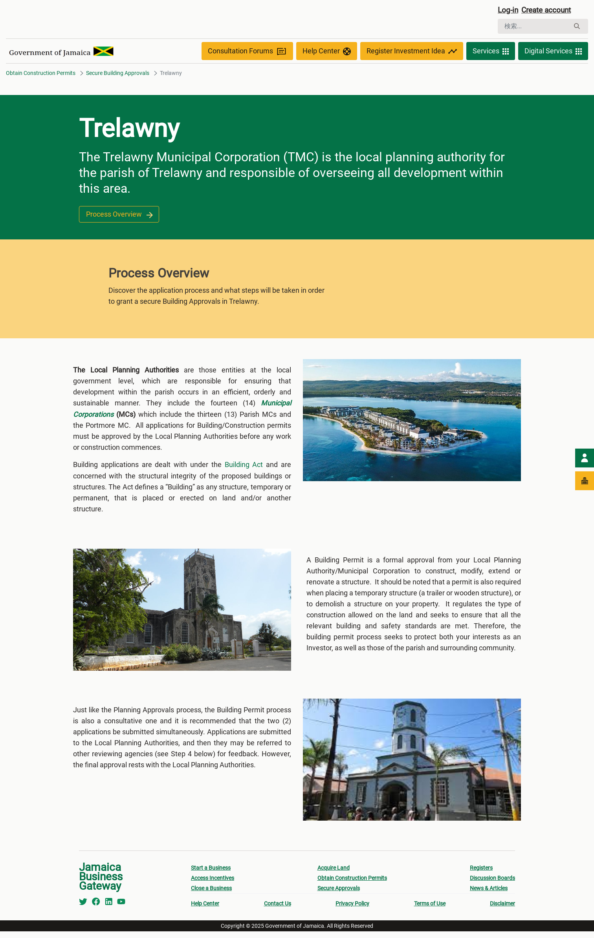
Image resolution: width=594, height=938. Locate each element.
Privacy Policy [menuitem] (352, 910)
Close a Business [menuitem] (211, 895)
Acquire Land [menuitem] (333, 874)
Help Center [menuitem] (205, 910)
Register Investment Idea (412, 51)
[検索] (534, 26)
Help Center (326, 51)
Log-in (508, 10)
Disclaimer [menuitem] (502, 910)
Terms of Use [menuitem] (430, 910)
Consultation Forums (247, 52)
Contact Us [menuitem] (277, 910)
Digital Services (553, 51)
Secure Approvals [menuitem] (338, 895)
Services (491, 51)
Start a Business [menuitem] (211, 874)
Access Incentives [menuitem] (212, 884)
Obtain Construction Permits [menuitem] (352, 884)
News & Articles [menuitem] (489, 895)
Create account (549, 10)
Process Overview (119, 215)
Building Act (244, 465)
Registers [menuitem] (481, 874)
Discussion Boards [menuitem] (492, 884)
